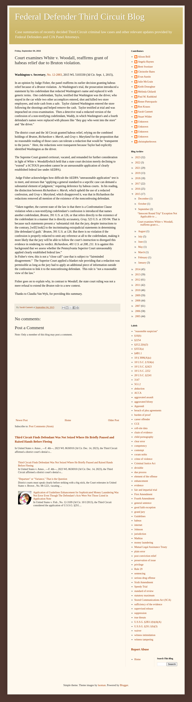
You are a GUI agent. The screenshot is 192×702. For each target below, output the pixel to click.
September (144, 209)
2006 (138, 311)
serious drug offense (144, 578)
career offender (142, 419)
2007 (138, 306)
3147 (137, 379)
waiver (137, 630)
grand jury (139, 511)
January (142, 262)
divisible (138, 467)
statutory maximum (144, 595)
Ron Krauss (144, 106)
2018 (138, 178)
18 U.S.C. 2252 (142, 371)
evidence (139, 485)
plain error (139, 551)
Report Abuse (140, 649)
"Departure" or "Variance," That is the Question (42, 479)
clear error (139, 441)
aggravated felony (143, 401)
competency (140, 445)
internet (138, 525)
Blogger (124, 685)
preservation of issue (145, 560)
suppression (140, 613)
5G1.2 (137, 384)
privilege (139, 564)
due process (140, 472)
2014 (138, 269)
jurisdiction (140, 534)
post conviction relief (145, 556)
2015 (138, 194)
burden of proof (142, 415)
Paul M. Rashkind (147, 96)
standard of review (144, 591)
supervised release (143, 608)
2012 (138, 279)
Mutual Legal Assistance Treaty (150, 547)
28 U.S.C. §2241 (143, 375)
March (141, 252)
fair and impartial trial (145, 489)
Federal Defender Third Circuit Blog (80, 16)
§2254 (137, 340)
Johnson (138, 529)
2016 (138, 188)
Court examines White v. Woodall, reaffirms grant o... (155, 223)
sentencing (139, 573)
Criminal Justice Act (144, 463)
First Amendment (143, 494)
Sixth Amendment (143, 582)
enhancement (141, 481)
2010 (138, 290)
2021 (138, 168)
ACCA (138, 393)
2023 (138, 157)
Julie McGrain (145, 81)
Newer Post (22, 420)
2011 (138, 285)
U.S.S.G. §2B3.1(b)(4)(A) (147, 622)
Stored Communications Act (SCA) (152, 600)
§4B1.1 (138, 353)
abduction (139, 388)
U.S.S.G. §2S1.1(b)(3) (145, 626)
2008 (138, 300)
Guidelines (140, 516)
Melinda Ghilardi (147, 91)
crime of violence (143, 459)
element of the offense (145, 476)
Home (68, 420)
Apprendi (139, 406)
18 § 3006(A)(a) (142, 357)
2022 (138, 162)
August (142, 231)
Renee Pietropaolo (147, 101)
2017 (138, 183)
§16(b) (137, 335)
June (140, 241)
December (143, 198)
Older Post (113, 420)
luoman (102, 685)
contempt (139, 450)
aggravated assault (143, 397)
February (143, 257)
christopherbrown (147, 141)
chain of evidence (143, 432)
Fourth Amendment (144, 498)
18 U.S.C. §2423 (143, 366)
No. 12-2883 (54, 74)
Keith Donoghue (146, 86)
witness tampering (143, 639)
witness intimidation (144, 635)
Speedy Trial (141, 586)
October (142, 203)
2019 (138, 173)
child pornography (143, 437)
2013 (138, 274)
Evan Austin (144, 76)
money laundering (143, 542)
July (140, 236)
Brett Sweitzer (145, 66)
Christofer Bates (146, 71)
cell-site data (141, 428)
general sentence (143, 503)
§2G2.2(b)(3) (141, 344)
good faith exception (145, 507)
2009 (138, 295)
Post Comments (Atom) (41, 426)
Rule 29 (138, 569)
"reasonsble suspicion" (146, 331)
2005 (138, 316)
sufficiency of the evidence (148, 604)
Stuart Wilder (145, 116)
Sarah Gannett (145, 111)
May (140, 247)
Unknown (143, 121)
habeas (137, 520)
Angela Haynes (146, 61)
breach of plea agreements (148, 410)
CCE (136, 423)
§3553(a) (139, 348)
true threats (140, 617)
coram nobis (140, 454)
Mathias (138, 538)
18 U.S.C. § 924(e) (144, 362)
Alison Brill (144, 56)
